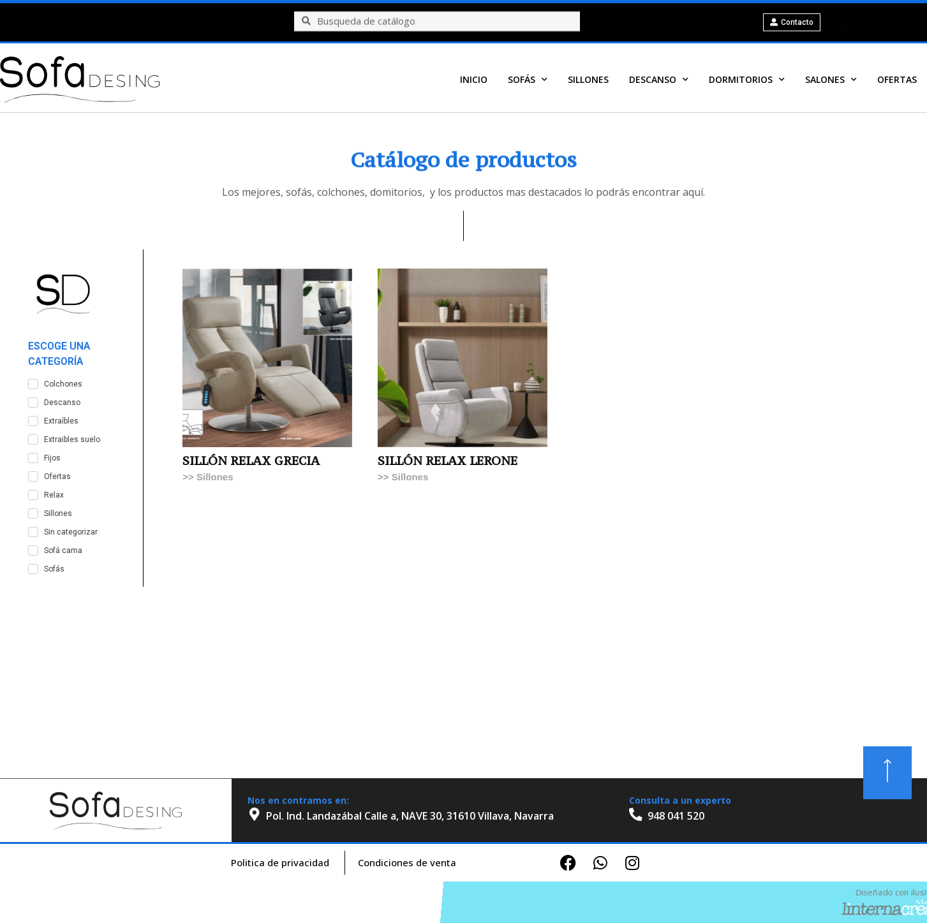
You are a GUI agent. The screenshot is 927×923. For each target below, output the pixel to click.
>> (275, 476)
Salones (831, 80)
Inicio (473, 80)
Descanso (658, 80)
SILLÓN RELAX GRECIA (336, 460)
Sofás (527, 80)
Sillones (588, 80)
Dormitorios (747, 80)
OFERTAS (897, 80)
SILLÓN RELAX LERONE (533, 460)
